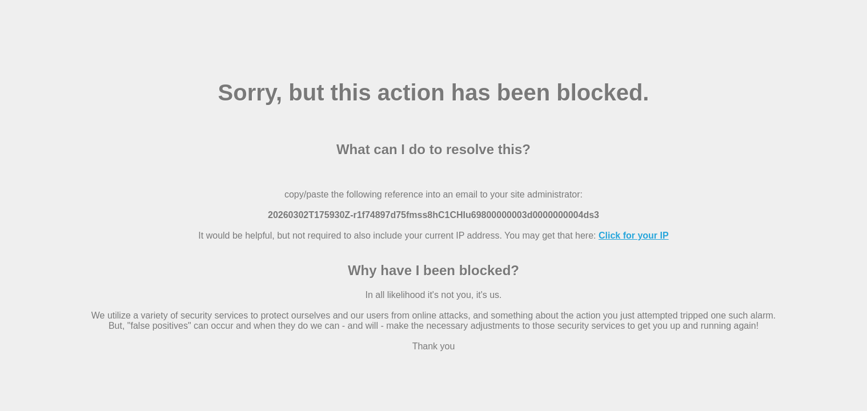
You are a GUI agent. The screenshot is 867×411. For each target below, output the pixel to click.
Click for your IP (634, 235)
